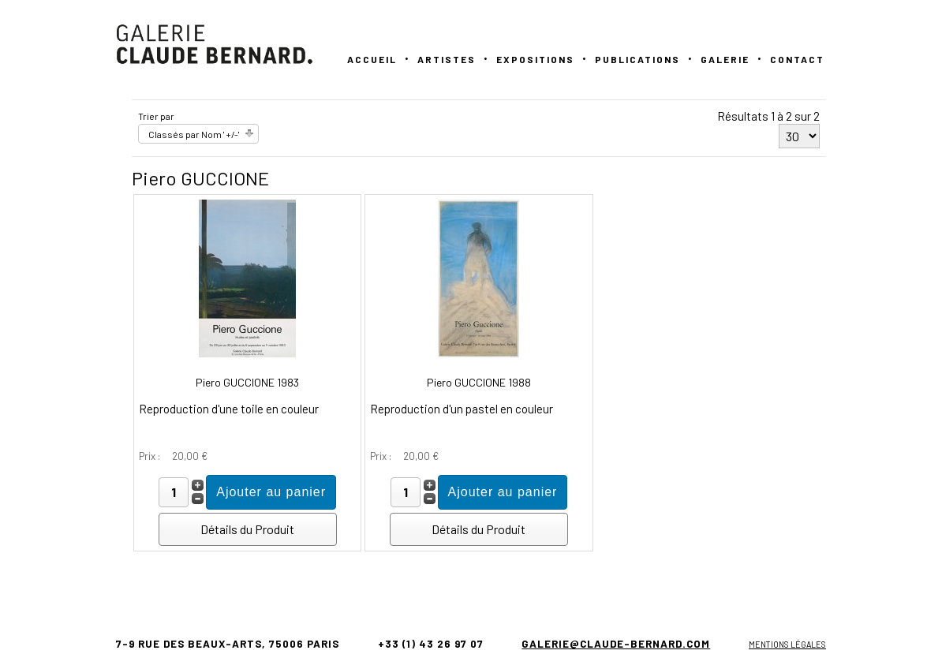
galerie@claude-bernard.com (615, 643)
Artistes (446, 59)
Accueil (372, 59)
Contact (797, 59)
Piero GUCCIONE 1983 (247, 382)
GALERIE (725, 59)
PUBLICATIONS (637, 59)
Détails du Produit (247, 528)
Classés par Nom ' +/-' (193, 134)
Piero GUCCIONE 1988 (479, 382)
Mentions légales (787, 644)
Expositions (535, 59)
